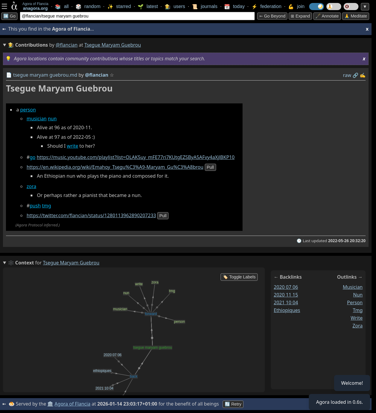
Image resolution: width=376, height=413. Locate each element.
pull (210, 167)
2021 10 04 (286, 302)
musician (36, 118)
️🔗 (355, 75)
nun (52, 118)
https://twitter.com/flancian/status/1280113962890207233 (91, 215)
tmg (46, 205)
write (72, 146)
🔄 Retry (233, 404)
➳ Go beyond (272, 16)
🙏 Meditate (355, 16)
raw (347, 75)
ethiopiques (287, 310)
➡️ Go (9, 16)
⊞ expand (300, 16)
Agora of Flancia (73, 404)
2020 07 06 (286, 287)
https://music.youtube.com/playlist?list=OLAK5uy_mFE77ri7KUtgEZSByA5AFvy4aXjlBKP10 (136, 157)
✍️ (363, 75)
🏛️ (50, 404)
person (28, 109)
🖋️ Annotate (327, 16)
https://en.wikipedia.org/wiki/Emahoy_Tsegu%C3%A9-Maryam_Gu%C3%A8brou (114, 167)
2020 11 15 (286, 294)
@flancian (67, 45)
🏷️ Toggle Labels (239, 277)
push (35, 205)
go (33, 157)
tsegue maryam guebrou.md (45, 75)
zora (31, 186)
